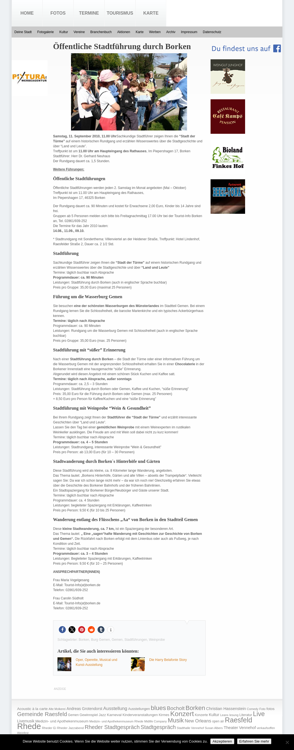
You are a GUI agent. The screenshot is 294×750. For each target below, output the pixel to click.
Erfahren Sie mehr (254, 741)
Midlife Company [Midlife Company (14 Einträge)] (155, 721)
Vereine (79, 32)
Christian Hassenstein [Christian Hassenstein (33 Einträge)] (226, 708)
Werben (155, 32)
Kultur (63, 32)
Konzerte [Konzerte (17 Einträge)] (201, 715)
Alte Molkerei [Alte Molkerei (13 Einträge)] (57, 709)
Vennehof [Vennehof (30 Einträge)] (247, 727)
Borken (84, 640)
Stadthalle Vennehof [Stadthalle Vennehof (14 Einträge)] (190, 728)
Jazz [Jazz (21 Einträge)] (102, 715)
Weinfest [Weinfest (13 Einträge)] (22, 733)
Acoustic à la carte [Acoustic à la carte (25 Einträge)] (32, 709)
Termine (89, 13)
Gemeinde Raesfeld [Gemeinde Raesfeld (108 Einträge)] (42, 714)
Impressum (189, 32)
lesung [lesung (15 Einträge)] (233, 715)
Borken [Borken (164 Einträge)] (195, 707)
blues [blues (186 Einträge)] (158, 707)
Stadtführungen (135, 640)
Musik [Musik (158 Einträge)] (176, 720)
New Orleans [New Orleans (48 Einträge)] (198, 721)
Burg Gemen (100, 640)
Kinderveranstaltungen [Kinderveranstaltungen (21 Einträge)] (140, 715)
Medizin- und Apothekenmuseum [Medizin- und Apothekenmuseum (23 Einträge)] (61, 721)
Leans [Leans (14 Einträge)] (224, 715)
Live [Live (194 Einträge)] (259, 713)
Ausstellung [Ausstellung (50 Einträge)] (115, 708)
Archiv (170, 32)
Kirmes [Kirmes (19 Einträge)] (164, 715)
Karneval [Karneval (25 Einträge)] (114, 715)
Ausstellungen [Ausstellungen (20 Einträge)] (139, 709)
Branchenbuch (101, 32)
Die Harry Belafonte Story (168, 660)
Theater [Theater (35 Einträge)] (231, 727)
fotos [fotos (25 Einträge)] (270, 709)
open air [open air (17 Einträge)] (218, 721)
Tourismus (120, 13)
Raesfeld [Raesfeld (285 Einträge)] (238, 720)
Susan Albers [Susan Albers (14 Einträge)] (214, 728)
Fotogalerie (45, 32)
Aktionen (123, 32)
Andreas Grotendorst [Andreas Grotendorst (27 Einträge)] (85, 708)
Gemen (117, 640)
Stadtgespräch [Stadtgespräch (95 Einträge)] (158, 727)
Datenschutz (212, 32)
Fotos (58, 13)
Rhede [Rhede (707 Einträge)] (29, 726)
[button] (62, 629)
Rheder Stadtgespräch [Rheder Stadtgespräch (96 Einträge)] (112, 727)
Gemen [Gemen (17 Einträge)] (73, 715)
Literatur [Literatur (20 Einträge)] (245, 715)
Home (27, 13)
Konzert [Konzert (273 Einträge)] (182, 713)
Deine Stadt (23, 32)
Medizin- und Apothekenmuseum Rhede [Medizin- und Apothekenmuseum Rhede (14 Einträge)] (116, 721)
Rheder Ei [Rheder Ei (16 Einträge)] (49, 728)
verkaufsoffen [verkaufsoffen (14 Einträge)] (266, 728)
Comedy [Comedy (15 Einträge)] (252, 709)
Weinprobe (157, 640)
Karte (150, 13)
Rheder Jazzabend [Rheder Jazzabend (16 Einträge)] (70, 728)
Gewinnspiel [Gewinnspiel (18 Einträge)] (89, 715)
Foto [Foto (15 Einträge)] (262, 709)
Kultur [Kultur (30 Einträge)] (214, 714)
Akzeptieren (222, 741)
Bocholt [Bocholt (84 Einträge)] (176, 708)
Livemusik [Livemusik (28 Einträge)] (26, 721)
